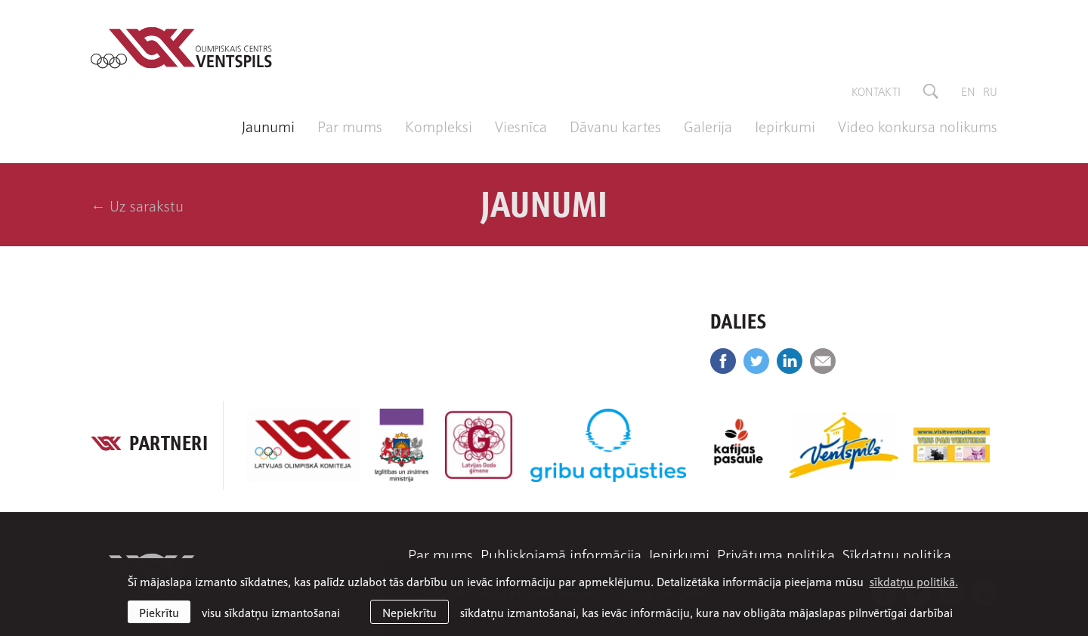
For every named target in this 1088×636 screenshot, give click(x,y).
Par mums (349, 125)
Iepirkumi (785, 125)
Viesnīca (521, 125)
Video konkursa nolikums (917, 125)
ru (990, 91)
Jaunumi (268, 125)
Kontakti (876, 91)
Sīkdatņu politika (896, 553)
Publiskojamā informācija (561, 553)
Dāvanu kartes (615, 125)
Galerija (708, 125)
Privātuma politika (776, 553)
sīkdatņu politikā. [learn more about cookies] (914, 581)
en (968, 91)
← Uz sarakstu (137, 204)
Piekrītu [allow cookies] (159, 612)
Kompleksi (438, 125)
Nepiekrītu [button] (409, 612)
